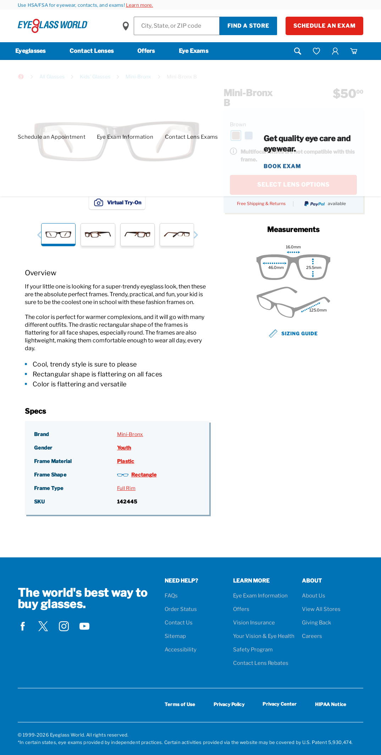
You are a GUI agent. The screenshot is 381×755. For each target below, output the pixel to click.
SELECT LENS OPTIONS (293, 184)
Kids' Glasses (95, 76)
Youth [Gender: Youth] (124, 448)
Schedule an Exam (324, 26)
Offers (146, 51)
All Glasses (52, 76)
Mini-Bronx (138, 76)
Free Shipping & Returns (261, 203)
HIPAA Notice (330, 704)
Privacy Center (280, 705)
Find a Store (248, 26)
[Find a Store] (177, 26)
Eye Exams (193, 51)
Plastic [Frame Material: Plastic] (125, 461)
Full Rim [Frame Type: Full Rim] (126, 488)
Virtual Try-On (117, 202)
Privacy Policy (229, 704)
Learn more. (139, 5)
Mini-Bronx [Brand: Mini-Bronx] (130, 434)
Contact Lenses (92, 51)
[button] (39, 234)
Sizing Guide (293, 333)
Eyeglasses (30, 51)
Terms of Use (180, 704)
